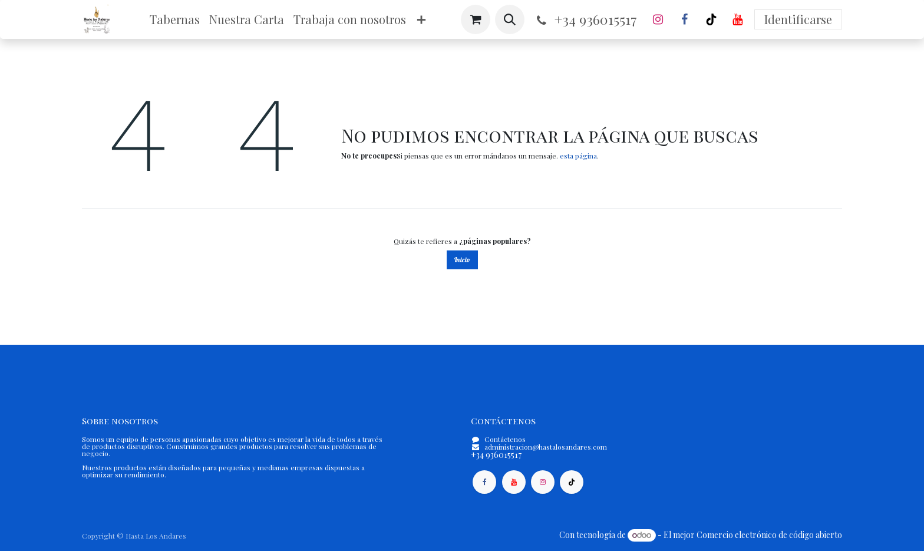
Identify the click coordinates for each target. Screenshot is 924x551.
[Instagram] (658, 19)
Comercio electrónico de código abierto (769, 534)
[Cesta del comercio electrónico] (475, 19)
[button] (509, 19)
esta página (578, 155)
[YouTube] (738, 19)
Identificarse (798, 19)
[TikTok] (711, 19)
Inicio (462, 259)
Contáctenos (505, 439)
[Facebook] (685, 19)
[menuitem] (174, 19)
